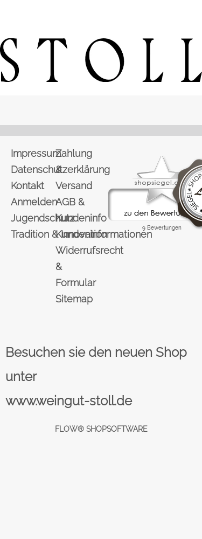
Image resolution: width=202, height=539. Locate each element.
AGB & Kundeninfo (77, 210)
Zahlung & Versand (73, 169)
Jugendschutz (32, 218)
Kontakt (27, 185)
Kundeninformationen (77, 234)
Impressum (32, 153)
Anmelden (32, 202)
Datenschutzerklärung (32, 169)
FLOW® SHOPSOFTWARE (101, 429)
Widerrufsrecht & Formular (77, 266)
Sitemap (74, 299)
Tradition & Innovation (32, 234)
